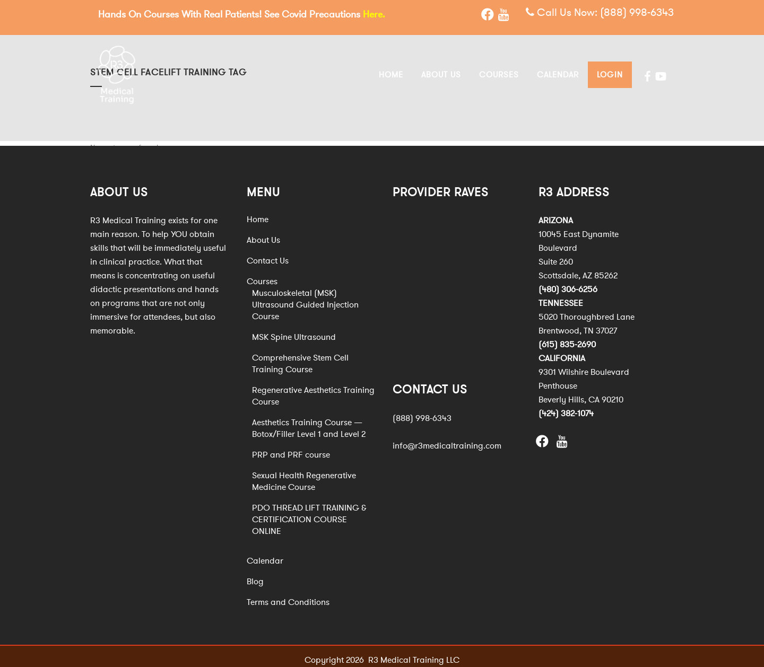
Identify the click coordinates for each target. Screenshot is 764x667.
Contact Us (268, 255)
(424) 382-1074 (566, 408)
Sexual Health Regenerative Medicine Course (304, 475)
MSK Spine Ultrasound (294, 331)
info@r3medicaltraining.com (447, 440)
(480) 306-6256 (568, 283)
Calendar (265, 555)
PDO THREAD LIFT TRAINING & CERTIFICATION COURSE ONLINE (309, 513)
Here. (374, 14)
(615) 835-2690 (567, 339)
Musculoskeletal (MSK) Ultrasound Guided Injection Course (305, 299)
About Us (263, 234)
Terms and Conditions (288, 596)
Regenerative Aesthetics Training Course (313, 390)
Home (257, 214)
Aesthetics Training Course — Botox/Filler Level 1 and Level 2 (309, 422)
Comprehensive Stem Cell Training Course (300, 358)
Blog (255, 576)
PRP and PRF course (291, 449)
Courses (262, 276)
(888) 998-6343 (637, 13)
